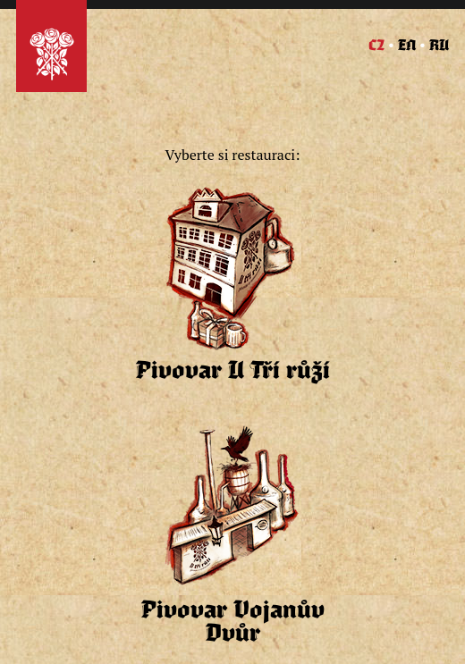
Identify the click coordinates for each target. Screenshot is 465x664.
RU (439, 45)
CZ (376, 45)
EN (407, 45)
